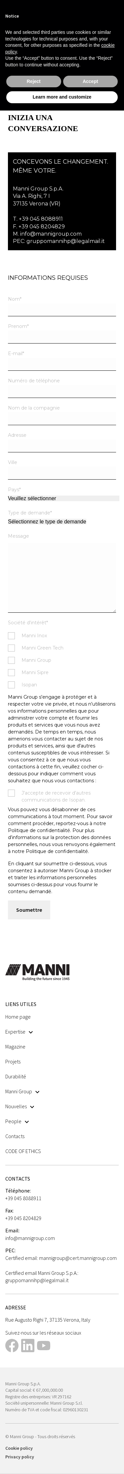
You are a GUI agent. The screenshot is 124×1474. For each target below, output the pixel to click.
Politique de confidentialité (57, 851)
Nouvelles (19, 1106)
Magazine (15, 1046)
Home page (18, 1016)
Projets (13, 1061)
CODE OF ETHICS (23, 1151)
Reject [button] (34, 81)
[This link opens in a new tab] (12, 1346)
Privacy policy (19, 1457)
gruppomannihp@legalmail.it (65, 241)
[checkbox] (62, 660)
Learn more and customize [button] (62, 97)
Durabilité (15, 1076)
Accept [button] (90, 81)
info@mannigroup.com (51, 234)
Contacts (14, 1136)
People (17, 1121)
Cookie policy (19, 1448)
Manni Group (22, 1091)
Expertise (19, 1032)
